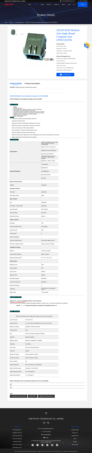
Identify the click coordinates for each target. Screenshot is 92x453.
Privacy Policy (75, 444)
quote (82, 4)
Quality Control (75, 435)
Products (36, 4)
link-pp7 (46, 437)
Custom (42, 4)
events (63, 4)
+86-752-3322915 (82, 1)
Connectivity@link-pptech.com (67, 1)
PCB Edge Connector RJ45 (19, 396)
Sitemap (75, 441)
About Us (49, 4)
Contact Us (56, 4)
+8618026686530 (46, 434)
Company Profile (75, 429)
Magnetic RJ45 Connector (46, 396)
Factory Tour (75, 432)
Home (29, 4)
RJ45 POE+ (33, 396)
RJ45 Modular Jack (19, 22)
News (75, 438)
